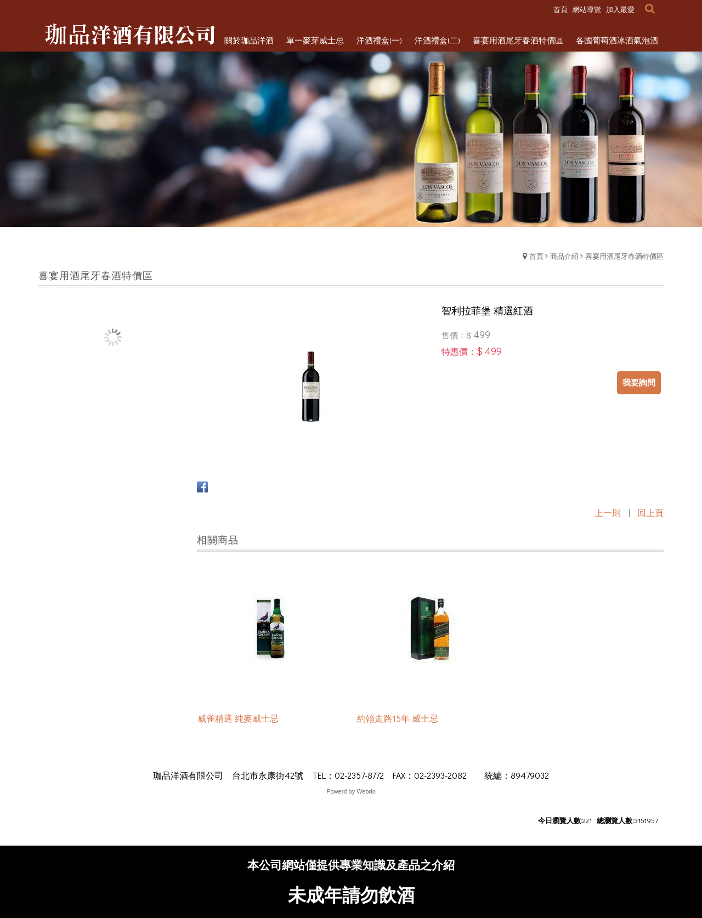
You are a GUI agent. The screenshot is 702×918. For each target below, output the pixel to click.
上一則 (608, 512)
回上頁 (650, 512)
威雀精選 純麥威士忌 (238, 718)
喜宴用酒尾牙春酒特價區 (624, 255)
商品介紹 (564, 255)
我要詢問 (638, 382)
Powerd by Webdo (351, 791)
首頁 (536, 255)
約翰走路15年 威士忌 (397, 718)
